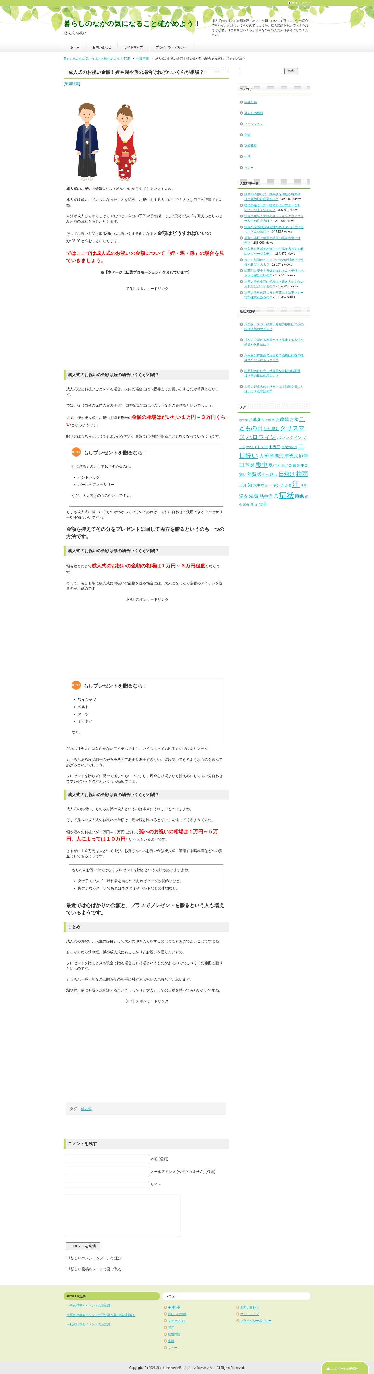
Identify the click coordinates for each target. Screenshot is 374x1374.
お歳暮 (282, 419)
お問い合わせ (101, 47)
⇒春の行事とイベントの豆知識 (88, 1305)
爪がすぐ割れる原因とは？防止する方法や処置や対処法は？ (274, 342)
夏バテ (274, 465)
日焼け (287, 474)
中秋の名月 (289, 447)
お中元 (243, 419)
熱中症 (266, 496)
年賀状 (254, 474)
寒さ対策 (289, 465)
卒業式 (291, 456)
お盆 (294, 419)
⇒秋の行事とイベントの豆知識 (88, 1324)
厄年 (304, 456)
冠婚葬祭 (250, 146)
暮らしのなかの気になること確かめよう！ (132, 24)
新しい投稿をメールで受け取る (96, 1269)
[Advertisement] (146, 328)
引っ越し (270, 474)
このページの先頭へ (345, 1368)
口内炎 (247, 465)
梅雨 (302, 473)
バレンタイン (289, 437)
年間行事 (72, 84)
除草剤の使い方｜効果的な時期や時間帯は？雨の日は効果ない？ (272, 373)
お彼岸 (270, 419)
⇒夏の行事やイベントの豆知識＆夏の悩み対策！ (101, 1315)
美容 (247, 135)
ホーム (74, 47)
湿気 (254, 496)
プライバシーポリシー (171, 47)
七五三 (274, 447)
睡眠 (299, 496)
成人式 (86, 1109)
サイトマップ (133, 47)
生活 (247, 156)
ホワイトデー (257, 447)
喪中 (262, 464)
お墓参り (257, 419)
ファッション (253, 124)
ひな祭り (271, 429)
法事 (303, 485)
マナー (249, 167)
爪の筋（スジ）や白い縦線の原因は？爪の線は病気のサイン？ (274, 326)
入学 (264, 456)
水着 (288, 485)
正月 (242, 485)
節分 (246, 504)
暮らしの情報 (253, 113)
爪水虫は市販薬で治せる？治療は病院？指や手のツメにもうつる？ (274, 358)
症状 (286, 495)
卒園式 (277, 456)
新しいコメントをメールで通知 (96, 1258)
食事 (263, 504)
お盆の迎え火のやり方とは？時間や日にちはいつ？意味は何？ (274, 389)
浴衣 (243, 496)
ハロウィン (261, 437)
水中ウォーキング (268, 485)
